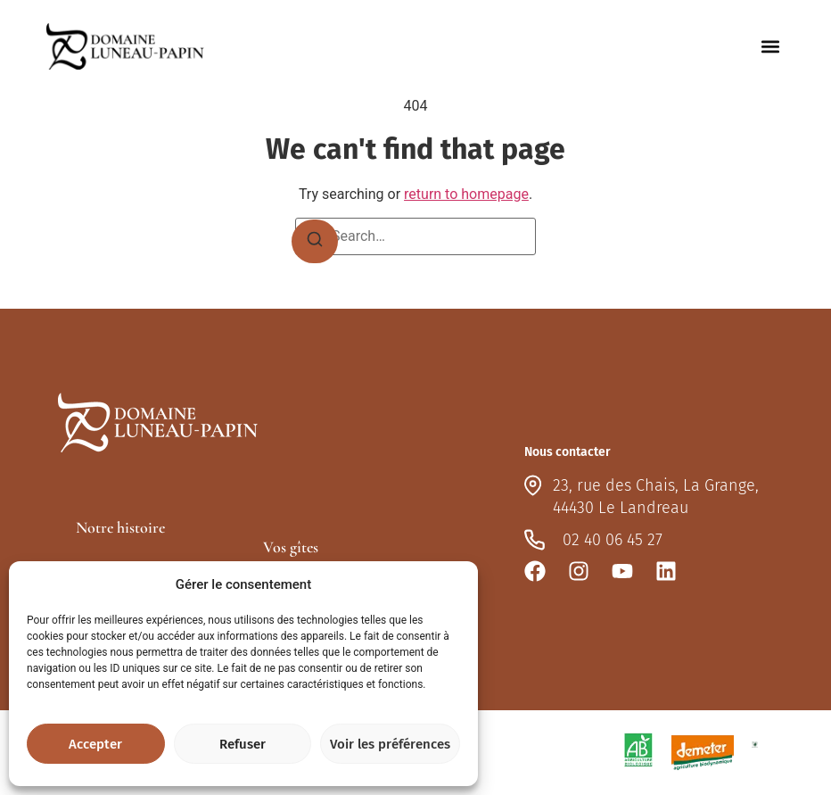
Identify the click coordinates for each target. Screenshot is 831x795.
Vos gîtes (290, 547)
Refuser (242, 744)
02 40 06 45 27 (612, 540)
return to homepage (466, 194)
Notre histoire (120, 527)
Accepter (95, 744)
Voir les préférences (390, 744)
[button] (770, 47)
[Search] (315, 241)
